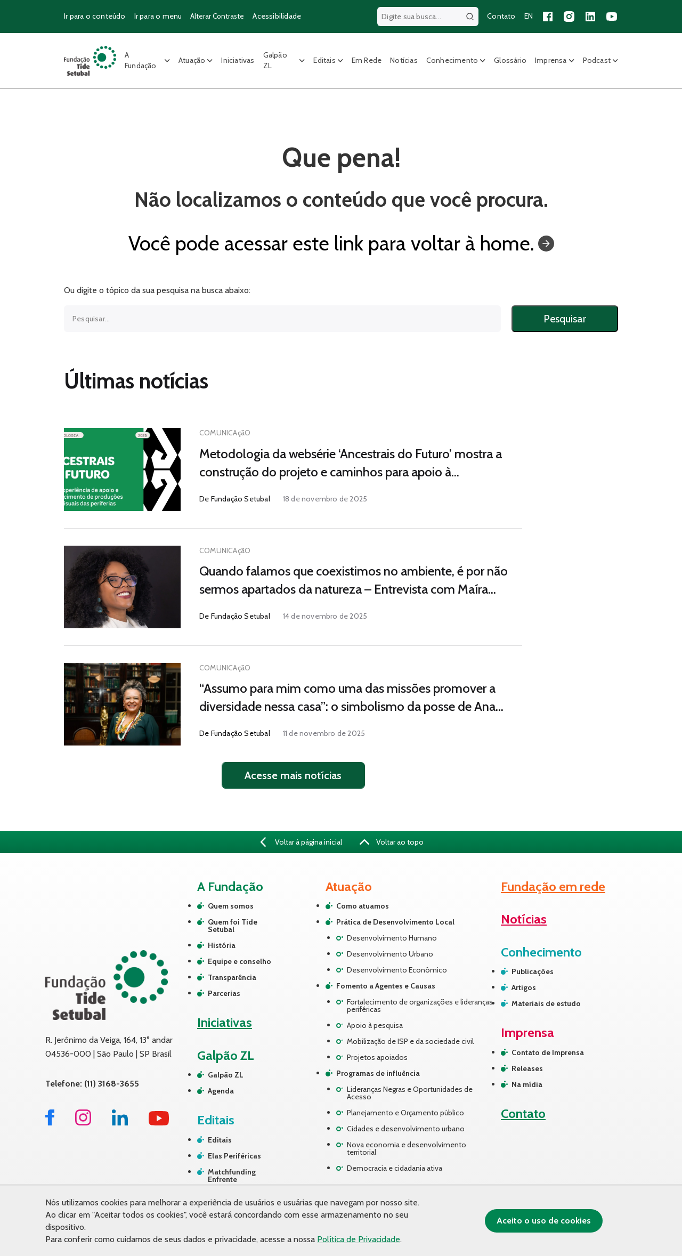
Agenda (221, 1091)
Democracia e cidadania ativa (394, 1168)
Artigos (524, 987)
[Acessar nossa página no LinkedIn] (590, 16)
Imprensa (551, 60)
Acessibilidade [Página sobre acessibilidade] (277, 16)
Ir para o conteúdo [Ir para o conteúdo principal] (95, 16)
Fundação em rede (553, 886)
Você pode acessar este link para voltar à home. (341, 243)
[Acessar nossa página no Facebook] (547, 16)
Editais (324, 60)
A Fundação (141, 60)
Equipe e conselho (239, 961)
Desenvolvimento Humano (392, 938)
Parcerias (224, 993)
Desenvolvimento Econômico (397, 970)
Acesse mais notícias (293, 775)
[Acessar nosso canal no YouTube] (611, 16)
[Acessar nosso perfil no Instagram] (569, 16)
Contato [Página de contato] (501, 16)
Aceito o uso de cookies (544, 1221)
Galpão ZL (275, 60)
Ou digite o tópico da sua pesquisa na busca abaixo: (157, 290)
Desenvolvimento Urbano (390, 954)
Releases (527, 1068)
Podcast (597, 60)
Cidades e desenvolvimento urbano (406, 1128)
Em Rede (366, 60)
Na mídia (527, 1084)
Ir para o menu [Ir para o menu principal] (158, 16)
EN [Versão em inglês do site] (528, 16)
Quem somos (231, 906)
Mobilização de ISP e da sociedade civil (410, 1041)
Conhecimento (452, 60)
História (222, 945)
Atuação (191, 60)
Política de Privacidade (358, 1239)
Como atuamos (362, 906)
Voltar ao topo (392, 842)
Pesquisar (564, 318)
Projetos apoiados (377, 1057)
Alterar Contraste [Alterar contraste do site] (217, 16)
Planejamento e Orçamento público (405, 1112)
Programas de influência (378, 1073)
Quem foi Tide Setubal (232, 925)
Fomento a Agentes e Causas (385, 986)
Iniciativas (237, 60)
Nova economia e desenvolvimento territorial (406, 1148)
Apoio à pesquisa (375, 1025)
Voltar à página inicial (301, 842)
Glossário (510, 60)
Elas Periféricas (234, 1156)
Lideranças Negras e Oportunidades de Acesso (410, 1092)
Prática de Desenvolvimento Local (395, 922)
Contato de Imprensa (548, 1052)
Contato (523, 1113)
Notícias (404, 60)
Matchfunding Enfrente (232, 1175)
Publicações (533, 971)
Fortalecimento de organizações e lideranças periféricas (420, 1005)
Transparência (232, 977)
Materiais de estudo (546, 1003)
